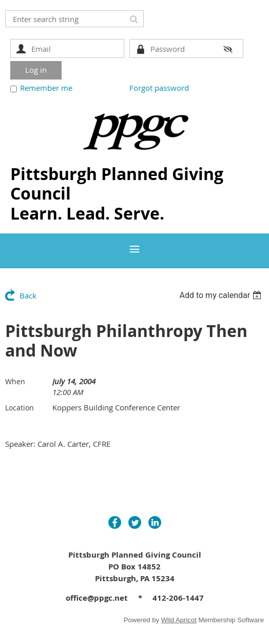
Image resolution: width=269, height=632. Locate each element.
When (15, 381)
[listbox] (221, 295)
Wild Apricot (179, 620)
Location (19, 407)
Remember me (46, 88)
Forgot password (159, 88)
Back (28, 295)
